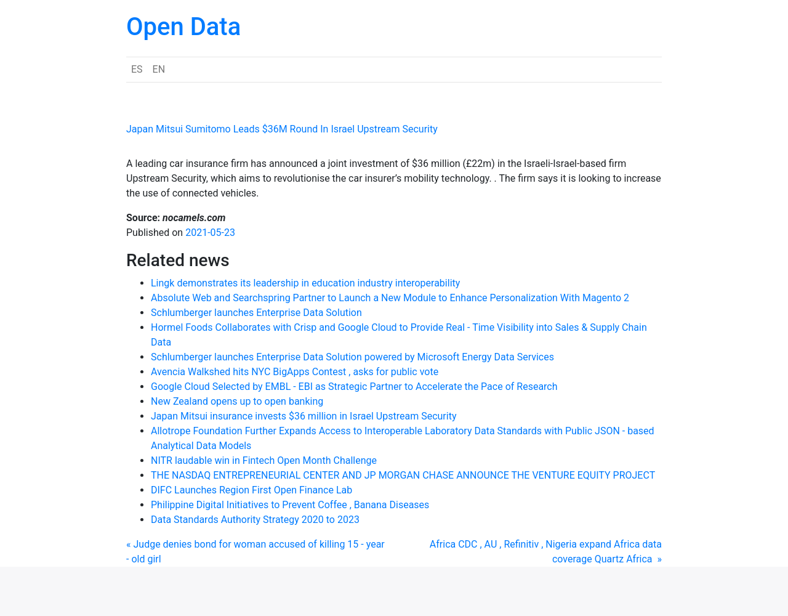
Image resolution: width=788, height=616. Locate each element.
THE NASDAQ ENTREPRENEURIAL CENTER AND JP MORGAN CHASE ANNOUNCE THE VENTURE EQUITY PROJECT (403, 475)
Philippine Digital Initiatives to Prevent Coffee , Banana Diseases (290, 505)
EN (159, 69)
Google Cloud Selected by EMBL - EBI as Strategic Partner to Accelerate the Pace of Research (354, 386)
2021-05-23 (210, 232)
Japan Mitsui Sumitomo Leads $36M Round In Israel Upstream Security (282, 129)
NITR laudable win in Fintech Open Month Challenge (264, 460)
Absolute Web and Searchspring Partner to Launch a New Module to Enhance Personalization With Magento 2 (390, 298)
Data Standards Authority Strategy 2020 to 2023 (255, 519)
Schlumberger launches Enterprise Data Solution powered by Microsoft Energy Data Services (352, 357)
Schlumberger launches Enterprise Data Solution (256, 312)
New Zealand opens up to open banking (237, 401)
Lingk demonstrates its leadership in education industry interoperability (305, 283)
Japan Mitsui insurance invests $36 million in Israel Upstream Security (303, 416)
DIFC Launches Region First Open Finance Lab (251, 490)
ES (137, 69)
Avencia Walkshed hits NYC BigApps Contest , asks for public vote (294, 372)
